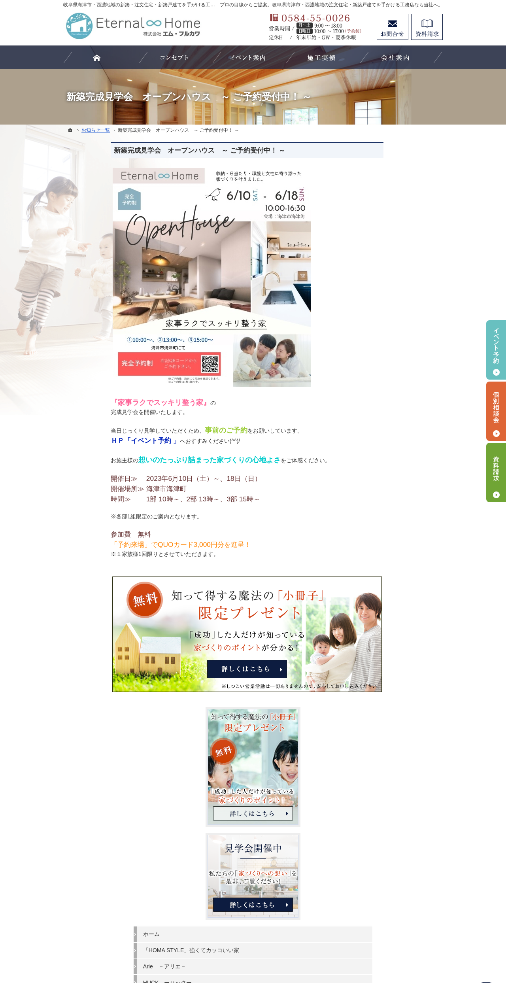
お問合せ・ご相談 (379, 683)
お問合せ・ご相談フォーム (395, 901)
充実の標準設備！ (379, 570)
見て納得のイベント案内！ (390, 457)
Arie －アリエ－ (378, 408)
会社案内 (368, 634)
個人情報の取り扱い (382, 716)
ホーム (365, 369)
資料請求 (427, 27)
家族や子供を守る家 (382, 602)
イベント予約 (496, 350)
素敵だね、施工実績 (382, 521)
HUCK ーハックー (381, 424)
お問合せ (392, 27)
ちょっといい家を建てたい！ (393, 505)
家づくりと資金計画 (382, 489)
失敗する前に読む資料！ (387, 667)
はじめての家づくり (382, 586)
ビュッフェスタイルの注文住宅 (396, 440)
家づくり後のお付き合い (387, 619)
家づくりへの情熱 (379, 651)
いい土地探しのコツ (382, 473)
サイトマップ (374, 732)
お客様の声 (371, 538)
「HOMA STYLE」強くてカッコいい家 (397, 388)
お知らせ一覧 (374, 699)
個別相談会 (496, 411)
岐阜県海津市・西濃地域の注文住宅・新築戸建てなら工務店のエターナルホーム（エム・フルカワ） (242, 948)
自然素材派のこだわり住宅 (390, 554)
